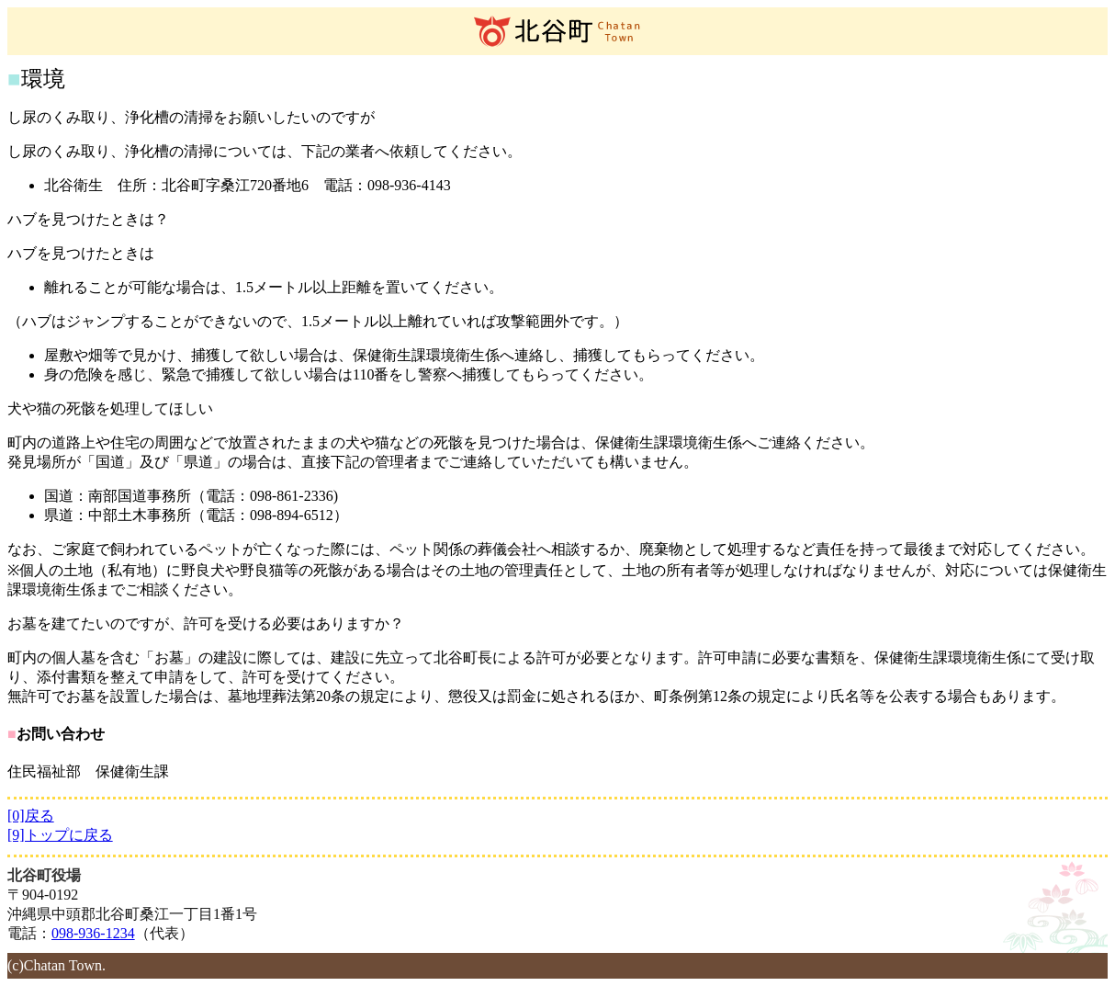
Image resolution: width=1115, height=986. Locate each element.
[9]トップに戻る (60, 835)
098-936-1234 (93, 933)
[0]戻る (30, 815)
